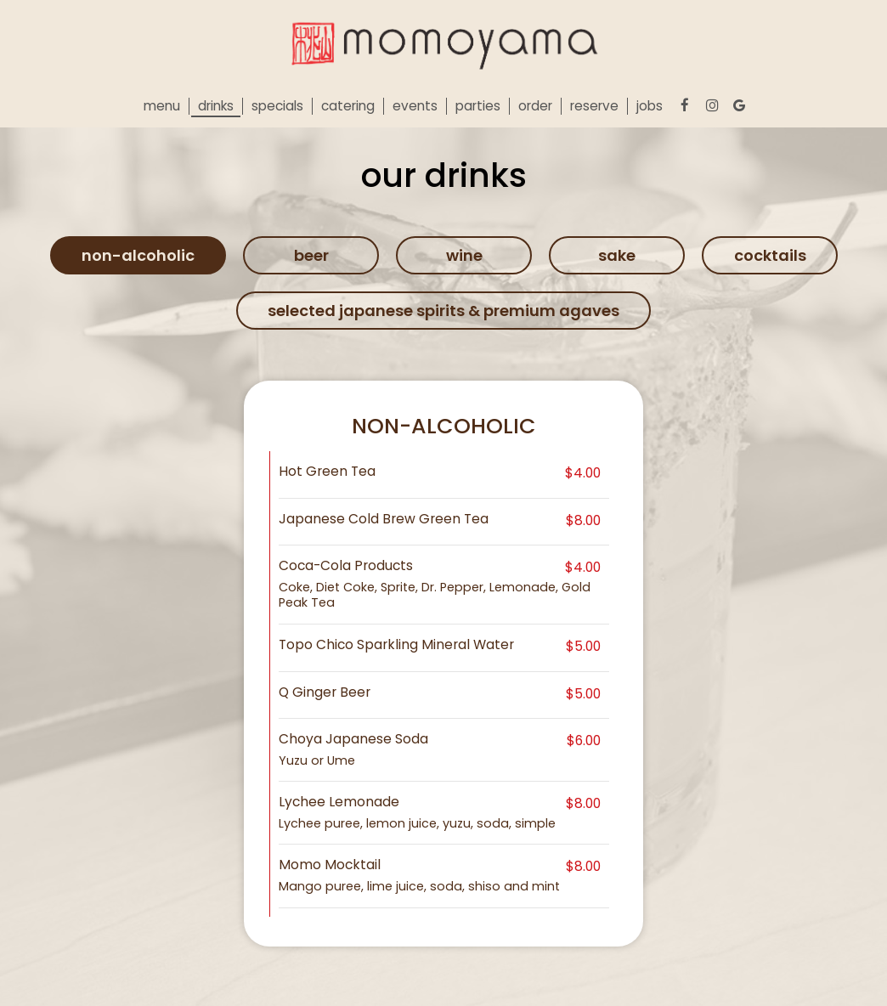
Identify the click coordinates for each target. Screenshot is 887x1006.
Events (415, 106)
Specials (277, 106)
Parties (477, 106)
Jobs (649, 106)
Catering (348, 106)
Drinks (216, 106)
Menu (162, 106)
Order (535, 106)
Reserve (594, 106)
